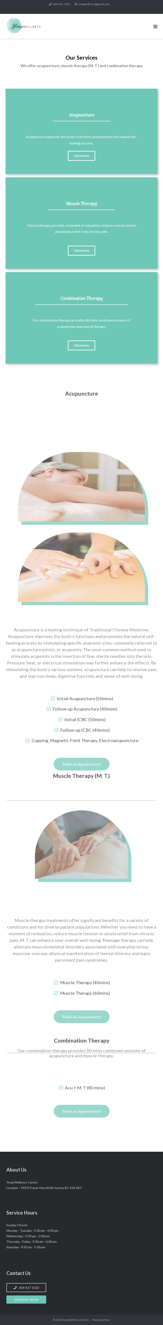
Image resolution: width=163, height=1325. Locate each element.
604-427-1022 (61, 4)
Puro (107, 1319)
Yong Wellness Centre (75, 1319)
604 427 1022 (26, 1288)
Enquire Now (26, 1299)
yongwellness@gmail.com (94, 4)
